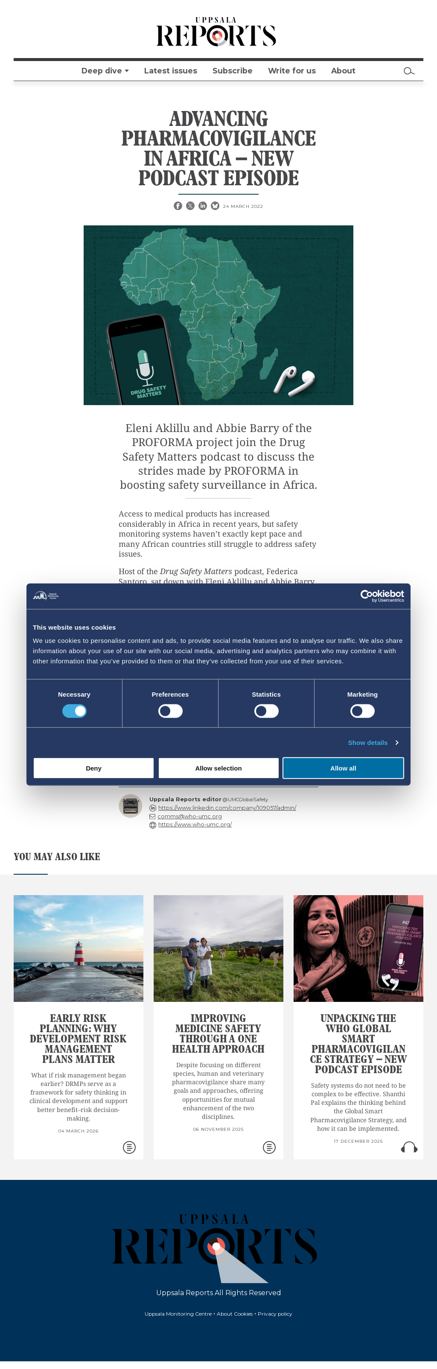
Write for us (292, 70)
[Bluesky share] (216, 206)
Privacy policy (275, 1314)
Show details (368, 742)
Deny (94, 768)
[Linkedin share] (203, 206)
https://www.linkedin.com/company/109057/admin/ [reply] (227, 808)
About (343, 70)
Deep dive (102, 70)
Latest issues (170, 70)
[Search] (409, 71)
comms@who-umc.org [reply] (189, 816)
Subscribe (233, 70)
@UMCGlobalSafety (245, 800)
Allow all (343, 768)
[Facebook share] (179, 206)
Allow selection (218, 768)
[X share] (191, 206)
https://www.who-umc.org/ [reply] (195, 824)
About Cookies (235, 1314)
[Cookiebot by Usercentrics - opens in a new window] (366, 596)
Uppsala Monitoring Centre (178, 1314)
